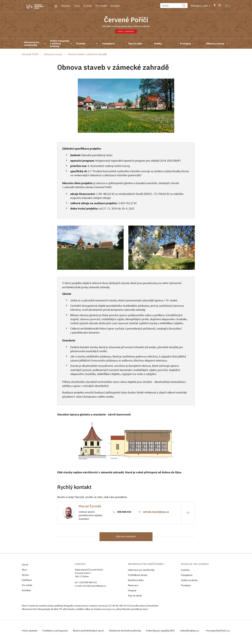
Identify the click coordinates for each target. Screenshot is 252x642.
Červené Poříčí (126, 20)
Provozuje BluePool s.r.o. (218, 631)
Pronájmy (186, 586)
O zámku (185, 570)
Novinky (65, 5)
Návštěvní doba (136, 580)
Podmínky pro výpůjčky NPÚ (162, 631)
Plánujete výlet (200, 5)
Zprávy (25, 575)
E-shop (88, 5)
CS (227, 5)
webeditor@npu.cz (191, 631)
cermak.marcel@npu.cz (156, 512)
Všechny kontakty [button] (126, 537)
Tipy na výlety (135, 596)
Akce (77, 5)
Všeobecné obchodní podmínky (126, 631)
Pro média (101, 5)
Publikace (27, 580)
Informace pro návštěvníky (141, 570)
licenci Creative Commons (94, 606)
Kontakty (26, 591)
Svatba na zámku (189, 580)
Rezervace (133, 586)
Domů (25, 565)
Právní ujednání (30, 631)
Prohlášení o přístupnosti (56, 631)
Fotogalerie (187, 575)
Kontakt (115, 5)
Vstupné (132, 591)
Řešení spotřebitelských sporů (89, 631)
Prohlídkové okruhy (137, 575)
